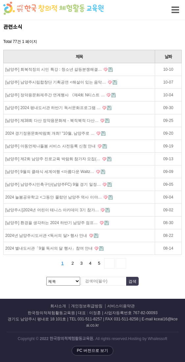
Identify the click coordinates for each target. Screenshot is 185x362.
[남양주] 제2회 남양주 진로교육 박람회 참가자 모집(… (58, 159)
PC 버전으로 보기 (92, 350)
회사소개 (58, 306)
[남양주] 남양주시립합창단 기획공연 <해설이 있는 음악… (61, 82)
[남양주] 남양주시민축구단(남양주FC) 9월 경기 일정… (58, 184)
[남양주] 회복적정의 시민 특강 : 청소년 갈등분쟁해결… (59, 69)
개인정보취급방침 (87, 306)
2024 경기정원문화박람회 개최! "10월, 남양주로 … (55, 133)
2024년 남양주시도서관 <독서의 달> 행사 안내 (51, 235)
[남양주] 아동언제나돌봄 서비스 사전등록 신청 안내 (56, 146)
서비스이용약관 (121, 306)
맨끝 (121, 263)
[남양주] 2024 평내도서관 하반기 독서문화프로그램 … (58, 107)
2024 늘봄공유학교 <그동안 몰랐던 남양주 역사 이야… (59, 197)
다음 (109, 263)
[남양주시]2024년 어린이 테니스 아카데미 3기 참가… (57, 210)
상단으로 (173, 350)
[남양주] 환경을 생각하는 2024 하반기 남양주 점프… (57, 222)
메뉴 (165, 6)
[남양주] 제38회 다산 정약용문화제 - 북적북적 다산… (57, 120)
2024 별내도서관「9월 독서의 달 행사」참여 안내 (54, 248)
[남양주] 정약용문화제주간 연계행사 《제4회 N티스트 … (60, 95)
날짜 (168, 56)
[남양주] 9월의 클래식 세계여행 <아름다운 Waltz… (55, 171)
